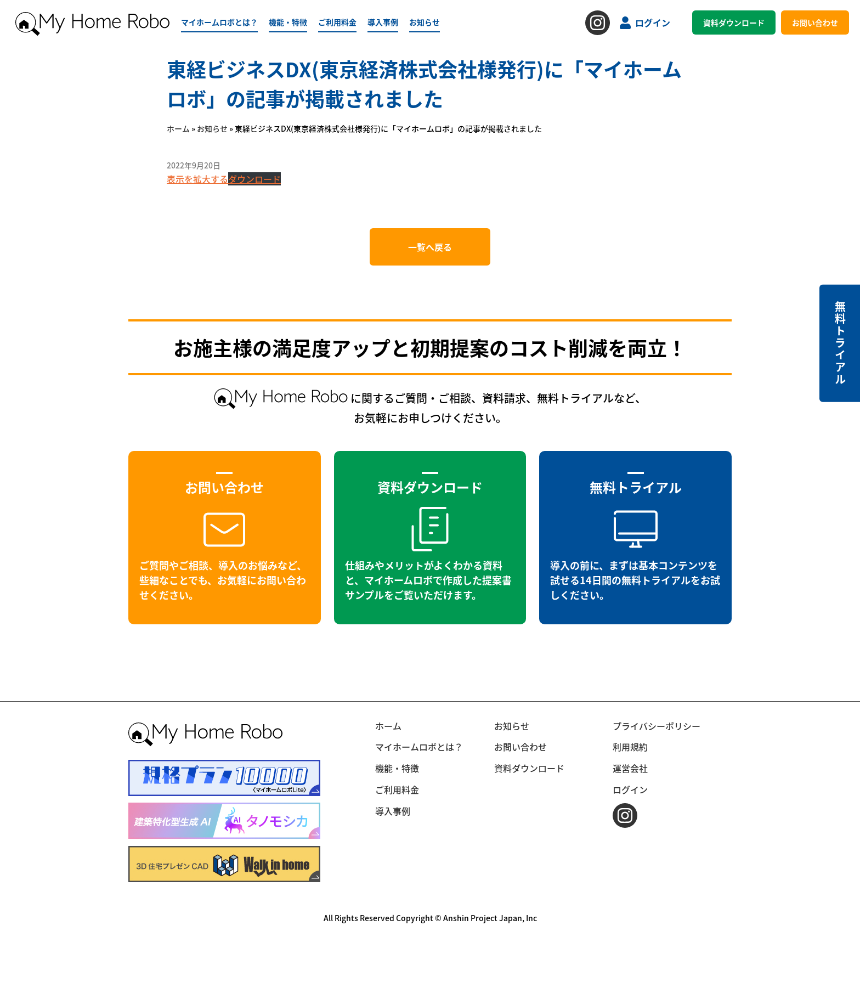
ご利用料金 (337, 21)
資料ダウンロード (734, 22)
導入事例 (382, 21)
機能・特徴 (288, 21)
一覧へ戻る (430, 246)
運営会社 (630, 768)
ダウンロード (254, 178)
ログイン (645, 22)
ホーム (178, 128)
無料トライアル (840, 343)
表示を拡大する (197, 178)
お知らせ (424, 21)
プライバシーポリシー (656, 725)
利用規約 (630, 746)
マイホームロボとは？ (219, 21)
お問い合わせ (815, 22)
